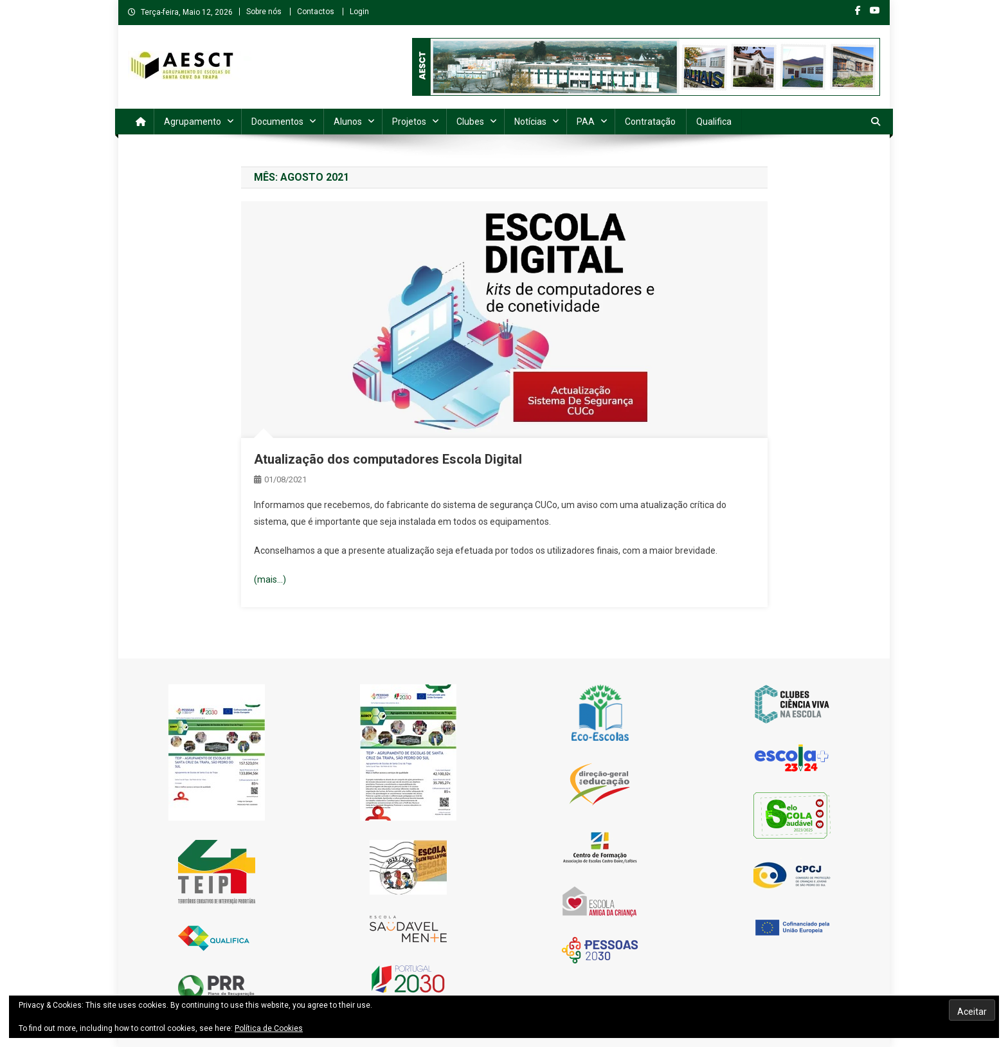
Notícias (530, 121)
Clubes (470, 121)
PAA (586, 121)
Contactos (315, 11)
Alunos (348, 121)
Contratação (650, 121)
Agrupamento (192, 121)
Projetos (409, 121)
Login (359, 11)
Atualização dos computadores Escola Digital (388, 459)
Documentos (277, 121)
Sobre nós (264, 11)
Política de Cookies (269, 1028)
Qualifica (714, 121)
